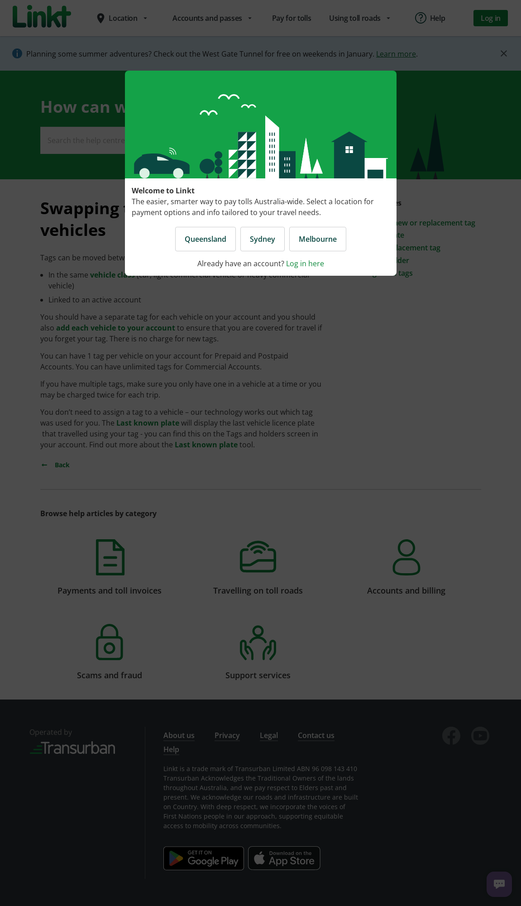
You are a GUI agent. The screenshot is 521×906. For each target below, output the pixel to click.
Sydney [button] (262, 239)
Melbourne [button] (318, 239)
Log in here (305, 263)
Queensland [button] (205, 239)
